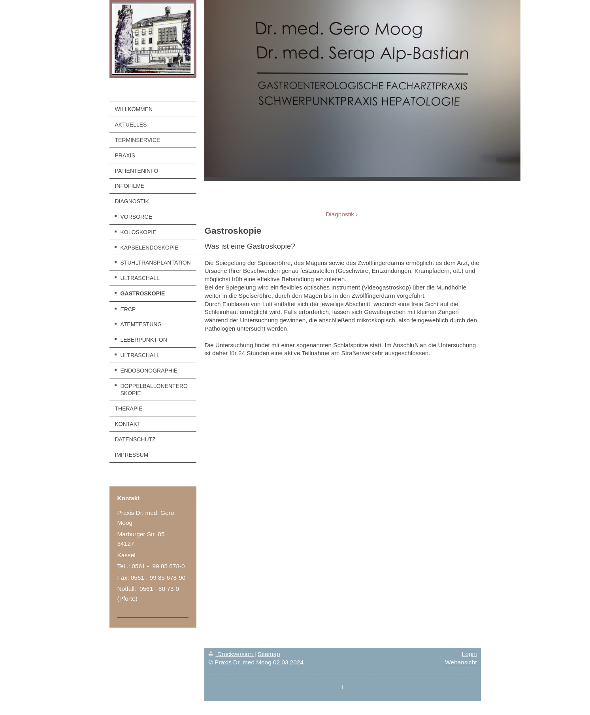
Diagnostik (340, 214)
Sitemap (269, 654)
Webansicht (461, 662)
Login (469, 654)
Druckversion (231, 654)
